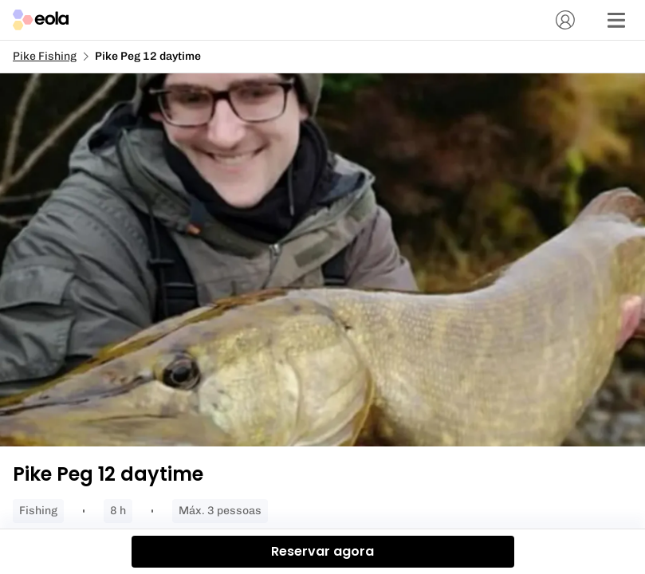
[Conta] (565, 20)
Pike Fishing (45, 56)
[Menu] (616, 20)
